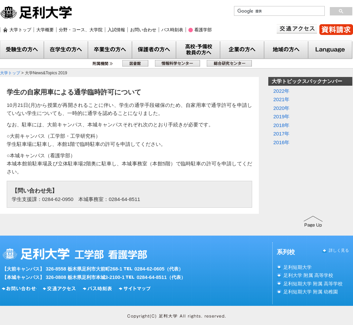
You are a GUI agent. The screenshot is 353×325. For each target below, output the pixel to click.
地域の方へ (286, 50)
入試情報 (116, 29)
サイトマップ (135, 288)
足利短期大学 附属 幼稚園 (310, 291)
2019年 (281, 116)
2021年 (281, 99)
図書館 (135, 63)
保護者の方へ (154, 50)
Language (330, 50)
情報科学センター (177, 63)
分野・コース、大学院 (81, 29)
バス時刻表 (172, 29)
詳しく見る (339, 250)
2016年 (281, 142)
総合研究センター (229, 63)
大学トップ (20, 29)
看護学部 (203, 29)
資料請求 (336, 29)
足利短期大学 (297, 267)
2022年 (281, 91)
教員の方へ (198, 50)
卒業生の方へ (110, 50)
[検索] (278, 11)
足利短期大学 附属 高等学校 (313, 283)
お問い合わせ (143, 29)
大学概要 (45, 29)
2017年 (281, 133)
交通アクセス (297, 29)
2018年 (281, 125)
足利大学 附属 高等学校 (308, 275)
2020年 (281, 108)
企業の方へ (242, 50)
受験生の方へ (22, 50)
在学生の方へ (66, 50)
